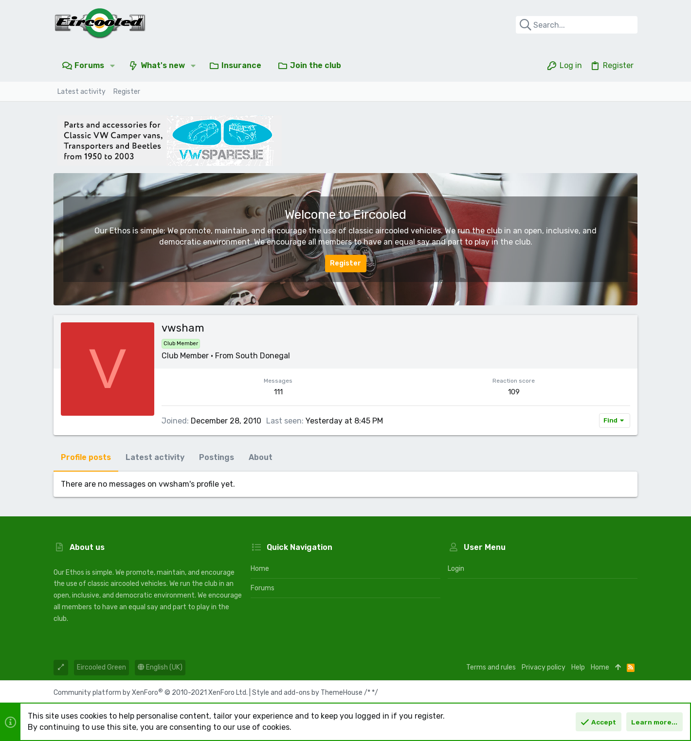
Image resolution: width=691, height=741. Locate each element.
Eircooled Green (101, 667)
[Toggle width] (61, 667)
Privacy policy (543, 667)
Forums (262, 588)
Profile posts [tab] (86, 457)
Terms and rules (491, 667)
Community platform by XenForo (151, 692)
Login (456, 569)
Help (578, 667)
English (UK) (160, 667)
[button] (112, 65)
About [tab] (261, 457)
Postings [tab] (216, 457)
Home (260, 569)
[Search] (576, 25)
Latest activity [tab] (155, 457)
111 (278, 392)
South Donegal (263, 355)
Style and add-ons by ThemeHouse (307, 692)
